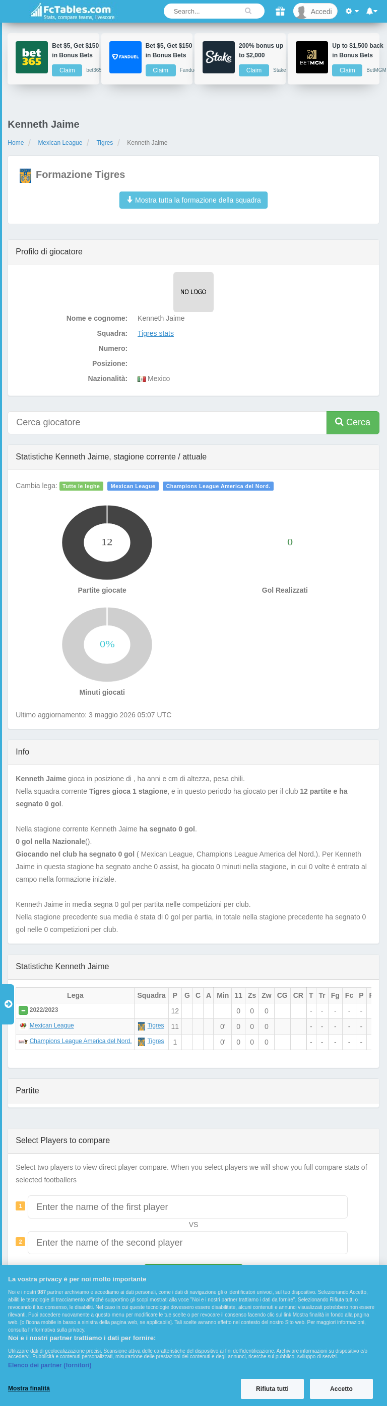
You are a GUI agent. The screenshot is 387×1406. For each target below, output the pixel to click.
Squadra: (112, 333)
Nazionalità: (108, 378)
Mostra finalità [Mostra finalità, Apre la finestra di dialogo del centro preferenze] (29, 1388)
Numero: (113, 348)
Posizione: (109, 363)
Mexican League (60, 142)
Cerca (352, 422)
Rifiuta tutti (272, 1388)
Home (16, 142)
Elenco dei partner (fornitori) (50, 1365)
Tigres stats (156, 333)
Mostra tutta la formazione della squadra (193, 200)
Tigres (104, 142)
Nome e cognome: (97, 318)
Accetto (341, 1388)
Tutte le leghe (81, 486)
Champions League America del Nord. (218, 486)
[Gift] (280, 11)
